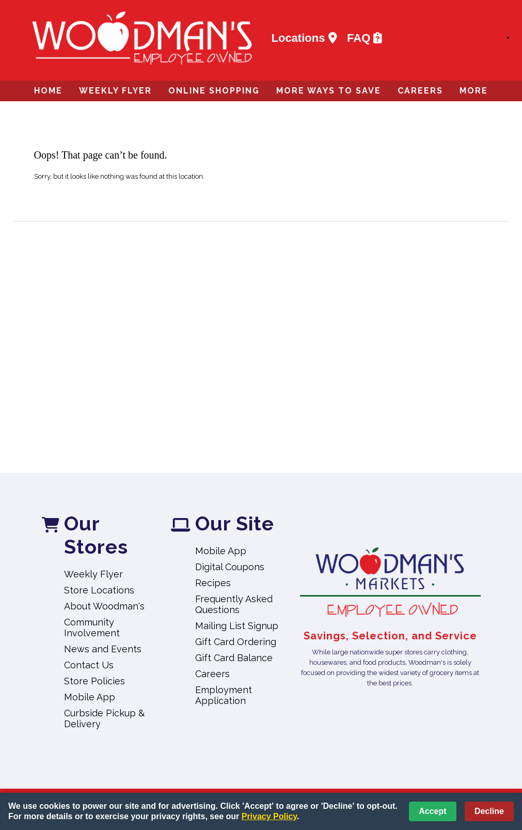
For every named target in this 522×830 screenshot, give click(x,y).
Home (48, 91)
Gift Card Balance (234, 657)
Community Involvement (92, 627)
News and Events (102, 649)
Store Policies (94, 681)
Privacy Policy (269, 816)
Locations (304, 38)
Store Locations (99, 590)
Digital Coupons (229, 566)
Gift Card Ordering (235, 641)
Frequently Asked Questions (234, 604)
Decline (489, 811)
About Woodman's (104, 606)
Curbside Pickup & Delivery (104, 718)
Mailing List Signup (236, 625)
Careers (420, 91)
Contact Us (89, 665)
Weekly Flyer (115, 91)
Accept (432, 811)
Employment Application (223, 695)
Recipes (213, 582)
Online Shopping (214, 91)
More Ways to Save (328, 91)
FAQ (364, 38)
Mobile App (89, 697)
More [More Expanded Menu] (474, 91)
